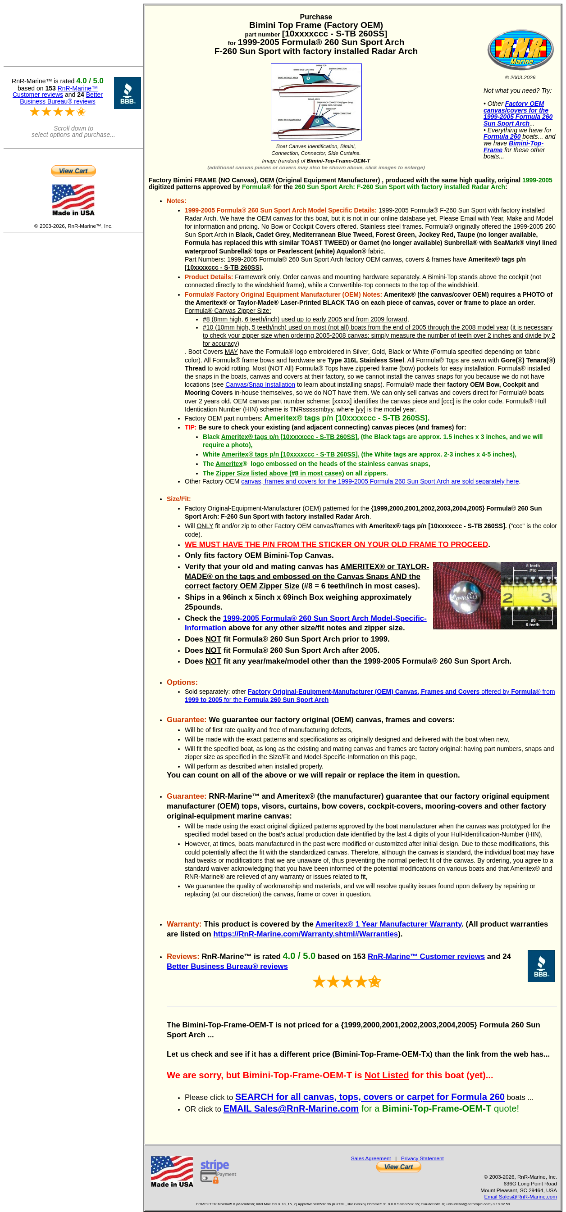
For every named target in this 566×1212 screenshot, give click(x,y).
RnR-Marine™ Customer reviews (426, 956)
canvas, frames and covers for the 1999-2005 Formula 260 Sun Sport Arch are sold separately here (380, 481)
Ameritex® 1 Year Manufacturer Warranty (388, 924)
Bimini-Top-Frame (513, 147)
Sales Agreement (371, 1158)
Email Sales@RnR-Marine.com (520, 1196)
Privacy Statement (422, 1158)
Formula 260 (502, 136)
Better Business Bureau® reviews (227, 966)
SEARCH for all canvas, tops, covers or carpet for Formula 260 (370, 1097)
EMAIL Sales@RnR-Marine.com (291, 1108)
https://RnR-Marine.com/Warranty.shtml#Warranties (306, 934)
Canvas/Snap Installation (260, 384)
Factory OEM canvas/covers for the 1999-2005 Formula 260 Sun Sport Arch (518, 113)
